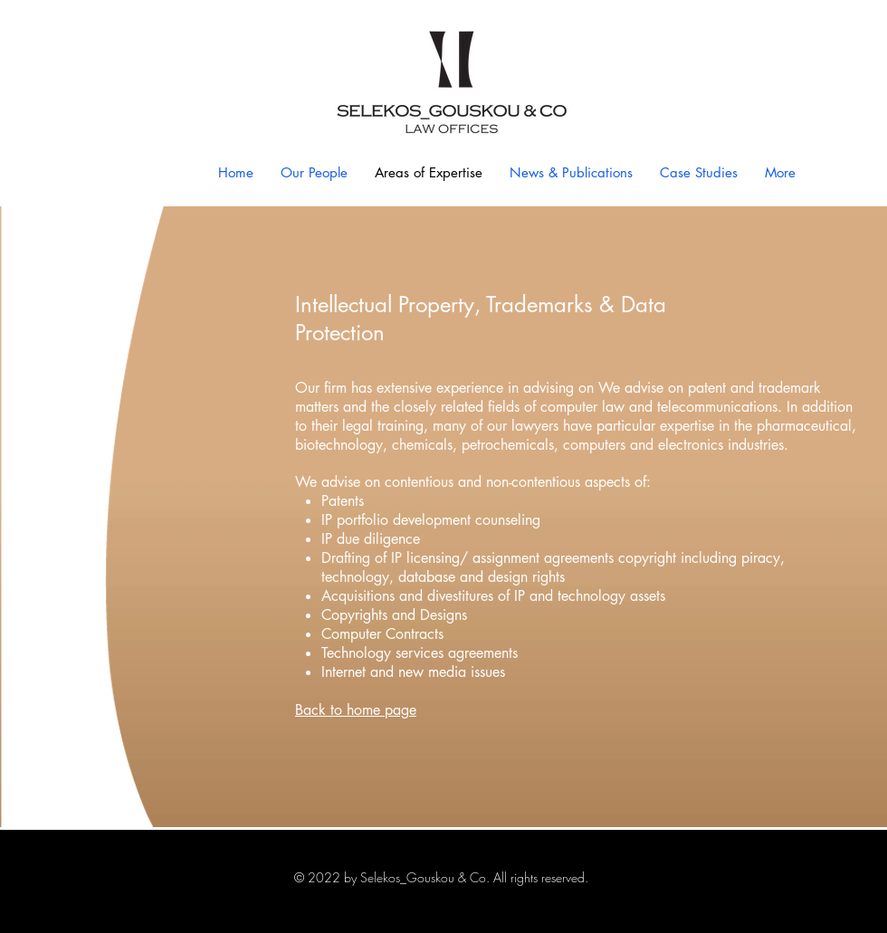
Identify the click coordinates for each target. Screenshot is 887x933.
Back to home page (355, 709)
